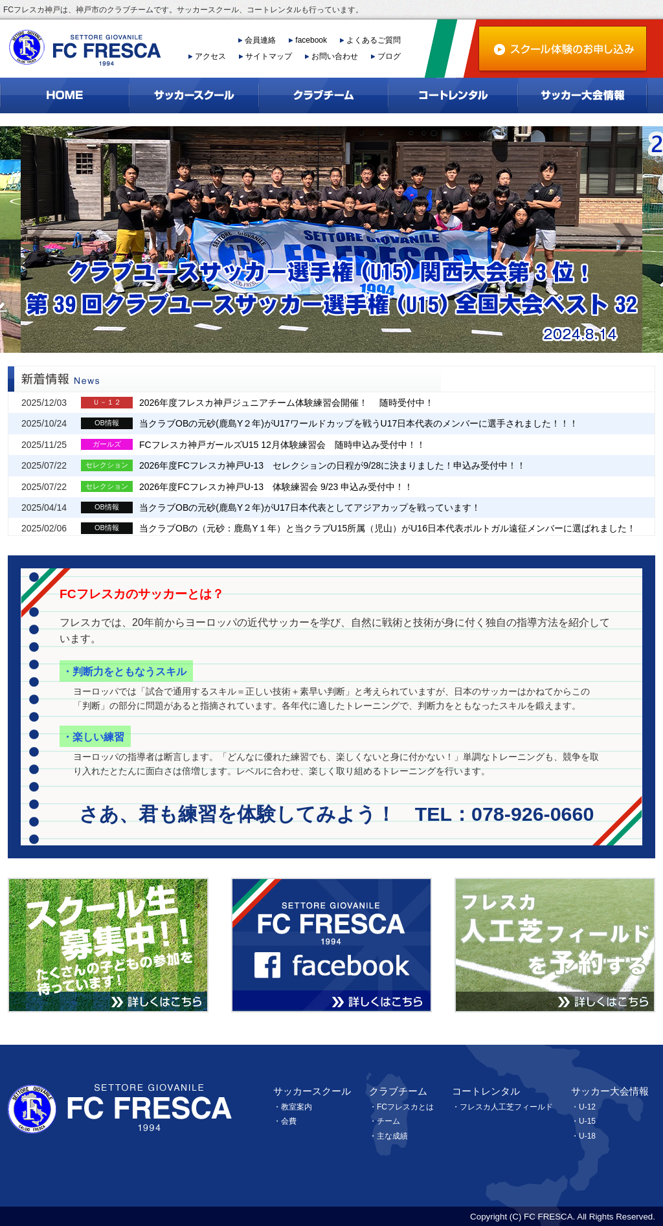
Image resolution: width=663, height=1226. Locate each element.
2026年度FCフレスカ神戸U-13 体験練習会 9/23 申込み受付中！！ (276, 487)
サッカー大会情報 (610, 1091)
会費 (289, 1121)
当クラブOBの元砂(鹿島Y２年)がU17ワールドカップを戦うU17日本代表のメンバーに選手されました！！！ (358, 423)
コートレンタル (486, 1091)
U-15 (587, 1121)
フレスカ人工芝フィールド (506, 1106)
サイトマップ (268, 56)
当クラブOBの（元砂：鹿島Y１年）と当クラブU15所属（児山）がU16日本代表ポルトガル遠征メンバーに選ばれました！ (387, 528)
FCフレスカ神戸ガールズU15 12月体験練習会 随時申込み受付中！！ (282, 445)
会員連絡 (260, 40)
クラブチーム (398, 1091)
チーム (388, 1121)
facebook (311, 40)
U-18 (587, 1136)
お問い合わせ (334, 56)
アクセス (210, 56)
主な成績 (392, 1136)
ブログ (389, 56)
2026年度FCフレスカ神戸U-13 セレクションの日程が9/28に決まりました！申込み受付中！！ (332, 465)
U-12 (587, 1106)
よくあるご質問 (373, 40)
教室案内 (296, 1106)
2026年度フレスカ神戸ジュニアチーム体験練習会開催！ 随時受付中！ (286, 402)
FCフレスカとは (405, 1106)
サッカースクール (312, 1091)
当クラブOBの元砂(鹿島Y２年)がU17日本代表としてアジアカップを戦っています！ (309, 507)
